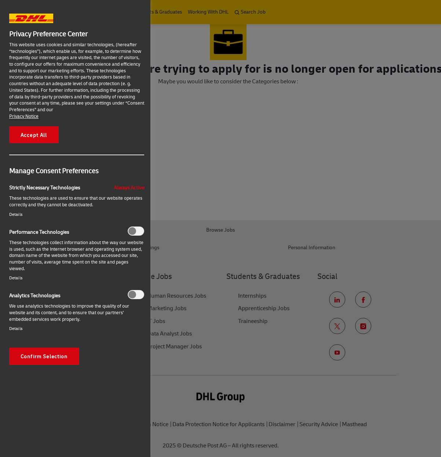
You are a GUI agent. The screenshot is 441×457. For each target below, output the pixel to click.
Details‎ (15, 214)
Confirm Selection (44, 356)
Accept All (34, 134)
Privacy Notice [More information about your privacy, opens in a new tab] (24, 116)
